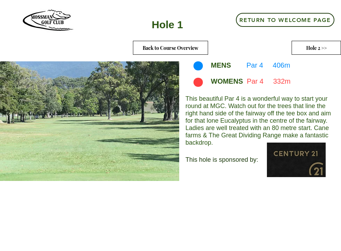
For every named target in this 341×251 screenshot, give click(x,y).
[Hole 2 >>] (316, 48)
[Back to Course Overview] (170, 48)
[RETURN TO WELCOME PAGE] (285, 20)
